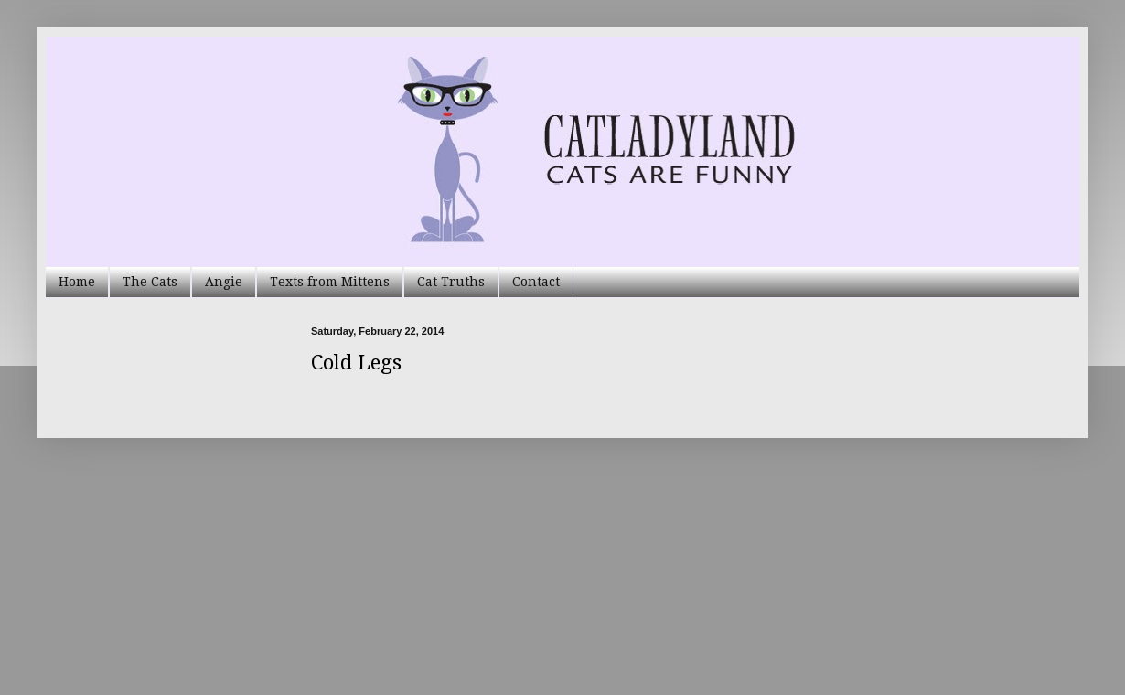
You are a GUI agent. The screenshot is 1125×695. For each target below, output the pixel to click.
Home (77, 281)
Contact (536, 281)
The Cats (150, 281)
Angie (223, 281)
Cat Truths (451, 281)
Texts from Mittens (330, 281)
